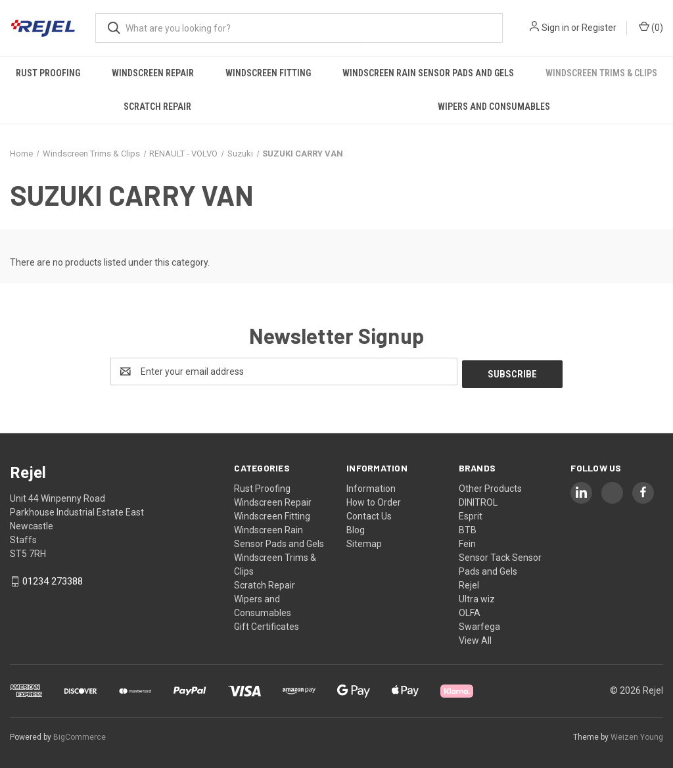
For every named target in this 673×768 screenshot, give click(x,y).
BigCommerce (79, 734)
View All (475, 638)
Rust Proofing (48, 73)
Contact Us (369, 513)
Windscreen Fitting (268, 73)
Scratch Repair (157, 106)
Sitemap (364, 541)
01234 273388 (52, 579)
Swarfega (479, 624)
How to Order (373, 499)
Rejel (469, 582)
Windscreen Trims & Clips (601, 73)
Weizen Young (637, 734)
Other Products (490, 486)
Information (371, 486)
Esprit (470, 513)
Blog (355, 527)
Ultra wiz (477, 596)
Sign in (555, 27)
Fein (467, 541)
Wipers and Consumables (494, 106)
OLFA (469, 610)
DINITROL (478, 499)
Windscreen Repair (153, 73)
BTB (467, 527)
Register (599, 27)
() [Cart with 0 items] (651, 27)
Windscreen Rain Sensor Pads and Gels (428, 73)
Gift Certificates (266, 624)
